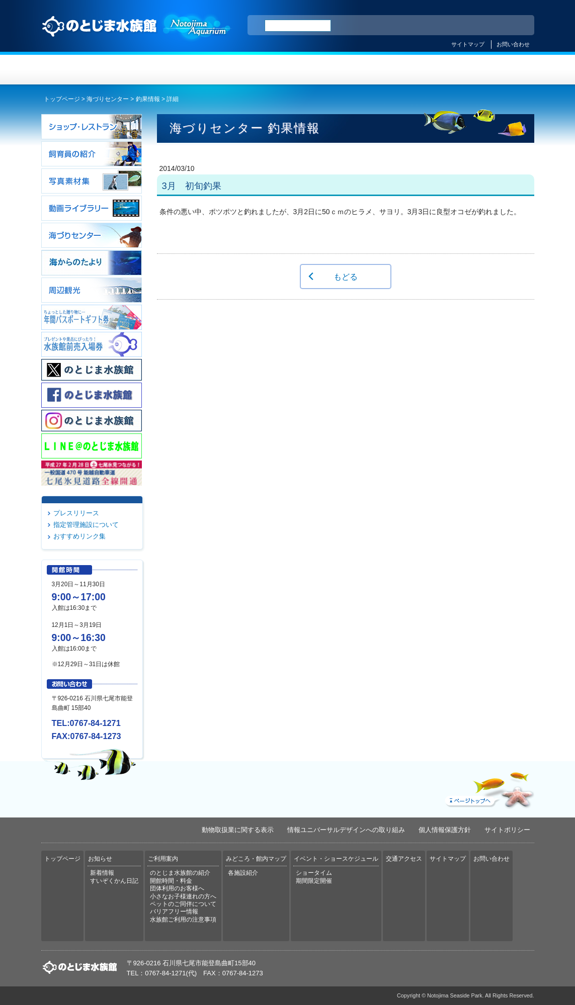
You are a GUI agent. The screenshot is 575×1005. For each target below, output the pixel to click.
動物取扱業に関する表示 (238, 830)
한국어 (515, 26)
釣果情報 (148, 99)
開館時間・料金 (171, 880)
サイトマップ (467, 44)
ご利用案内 (247, 69)
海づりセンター (108, 99)
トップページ (82, 69)
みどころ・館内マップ (329, 69)
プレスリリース (76, 513)
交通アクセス (493, 69)
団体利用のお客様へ (177, 888)
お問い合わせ (513, 44)
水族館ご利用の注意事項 (183, 919)
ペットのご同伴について (183, 903)
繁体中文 (491, 26)
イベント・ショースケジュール (411, 69)
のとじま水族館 (136, 36)
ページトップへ (488, 787)
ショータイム (314, 872)
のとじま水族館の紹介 (180, 872)
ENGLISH (439, 26)
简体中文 (465, 26)
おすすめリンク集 (79, 536)
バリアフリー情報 (174, 911)
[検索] (298, 26)
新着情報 (102, 872)
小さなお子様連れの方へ (183, 896)
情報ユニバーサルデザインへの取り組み (346, 830)
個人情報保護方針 (445, 830)
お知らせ (165, 69)
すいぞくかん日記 (114, 880)
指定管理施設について (86, 524)
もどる (346, 276)
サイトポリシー (507, 830)
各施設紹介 (243, 872)
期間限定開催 (314, 880)
